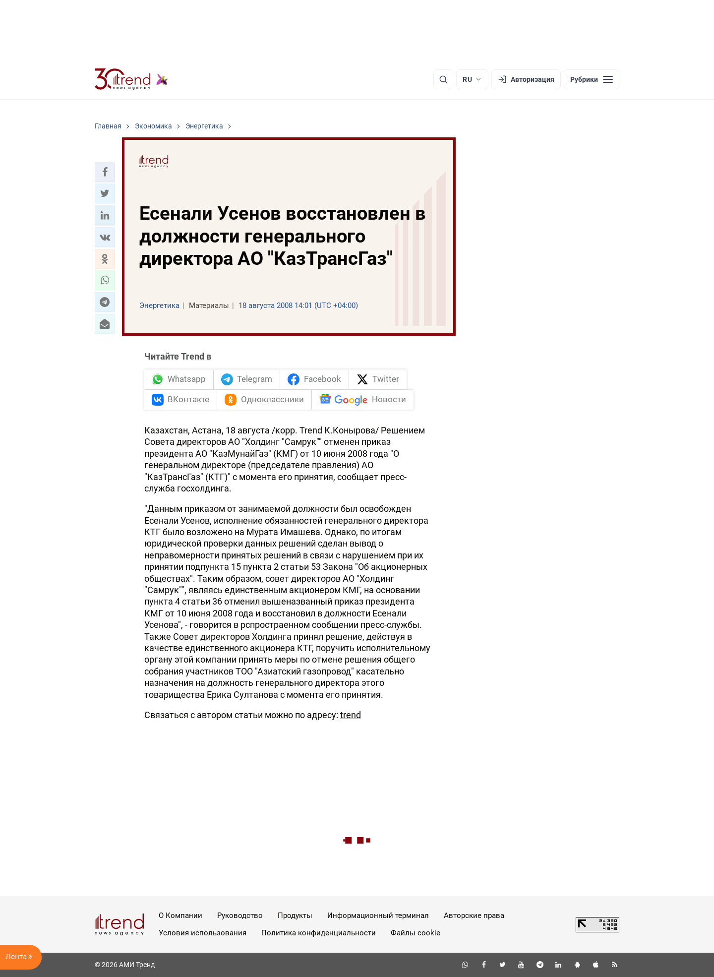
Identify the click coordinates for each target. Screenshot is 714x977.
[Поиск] (443, 79)
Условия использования (202, 932)
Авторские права (474, 915)
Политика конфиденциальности (318, 932)
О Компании (180, 915)
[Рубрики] (591, 79)
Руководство (240, 915)
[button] (105, 172)
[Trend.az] (131, 79)
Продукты (295, 915)
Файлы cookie (415, 932)
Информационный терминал (378, 915)
